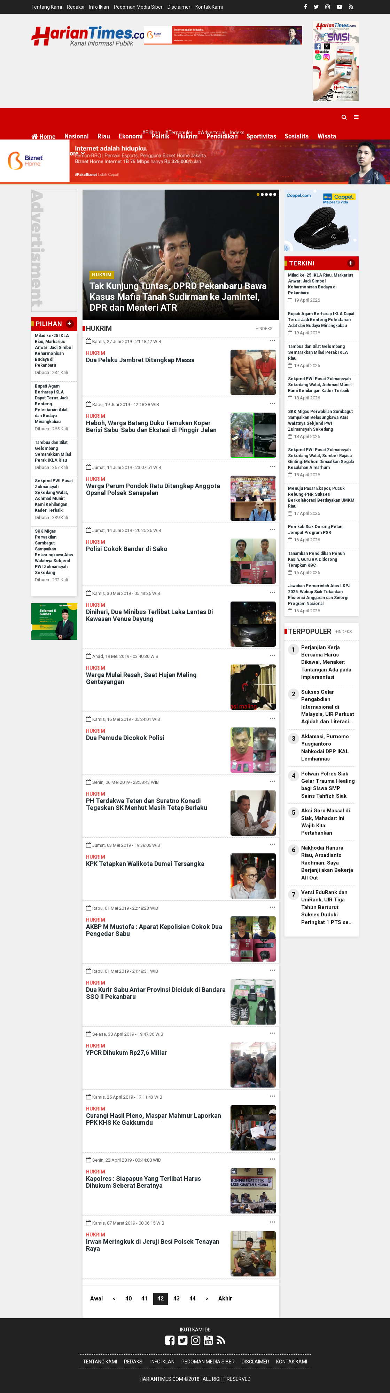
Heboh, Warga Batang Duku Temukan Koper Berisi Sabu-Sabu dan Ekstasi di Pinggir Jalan (151, 426)
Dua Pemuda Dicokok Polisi (125, 737)
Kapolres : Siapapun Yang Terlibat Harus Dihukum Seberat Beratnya (143, 1182)
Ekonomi (131, 136)
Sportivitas (261, 136)
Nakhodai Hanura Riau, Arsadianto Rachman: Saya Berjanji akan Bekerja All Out (327, 863)
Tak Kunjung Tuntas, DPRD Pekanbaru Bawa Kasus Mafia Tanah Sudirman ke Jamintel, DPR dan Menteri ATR (178, 297)
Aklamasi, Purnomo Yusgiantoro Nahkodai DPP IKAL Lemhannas (325, 747)
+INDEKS (264, 328)
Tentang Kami (46, 7)
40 (128, 1298)
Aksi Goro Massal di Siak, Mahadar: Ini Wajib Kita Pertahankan (325, 821)
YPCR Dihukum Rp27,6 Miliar (126, 1052)
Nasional (76, 136)
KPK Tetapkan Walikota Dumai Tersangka (145, 863)
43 (176, 1298)
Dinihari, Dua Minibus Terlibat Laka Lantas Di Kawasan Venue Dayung (149, 615)
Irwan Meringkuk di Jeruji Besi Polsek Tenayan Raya (152, 1245)
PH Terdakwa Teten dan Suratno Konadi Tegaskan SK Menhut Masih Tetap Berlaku (146, 804)
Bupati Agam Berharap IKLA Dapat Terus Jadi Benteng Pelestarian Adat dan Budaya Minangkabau (51, 404)
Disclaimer (178, 7)
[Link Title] (169, 1340)
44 (192, 1298)
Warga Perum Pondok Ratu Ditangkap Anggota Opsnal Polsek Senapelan (153, 489)
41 (144, 1298)
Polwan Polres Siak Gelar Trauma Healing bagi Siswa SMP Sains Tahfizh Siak (328, 785)
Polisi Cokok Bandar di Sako (126, 548)
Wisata (327, 136)
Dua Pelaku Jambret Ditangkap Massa (140, 360)
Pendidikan (222, 136)
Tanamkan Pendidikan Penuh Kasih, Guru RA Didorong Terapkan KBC (316, 559)
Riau (104, 136)
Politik (160, 136)
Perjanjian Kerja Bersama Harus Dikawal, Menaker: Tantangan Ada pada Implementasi (326, 662)
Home (43, 136)
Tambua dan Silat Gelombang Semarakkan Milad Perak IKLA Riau (318, 352)
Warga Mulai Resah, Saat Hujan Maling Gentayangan (141, 678)
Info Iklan (99, 7)
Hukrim (188, 136)
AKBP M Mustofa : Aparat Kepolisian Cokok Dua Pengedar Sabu (154, 930)
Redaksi (75, 7)
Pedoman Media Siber (138, 7)
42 (160, 1298)
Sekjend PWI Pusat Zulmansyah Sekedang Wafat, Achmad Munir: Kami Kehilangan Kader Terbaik (320, 384)
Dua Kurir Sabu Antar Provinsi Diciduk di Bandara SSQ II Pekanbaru (156, 993)
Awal (96, 1298)
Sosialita (297, 136)
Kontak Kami (209, 7)
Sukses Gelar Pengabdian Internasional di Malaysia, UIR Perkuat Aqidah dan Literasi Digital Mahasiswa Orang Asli (327, 707)
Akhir (225, 1298)
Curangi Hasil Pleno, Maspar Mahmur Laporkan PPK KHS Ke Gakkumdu (153, 1119)
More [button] (71, 153)
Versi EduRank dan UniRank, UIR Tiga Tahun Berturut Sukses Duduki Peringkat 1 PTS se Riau (325, 907)
